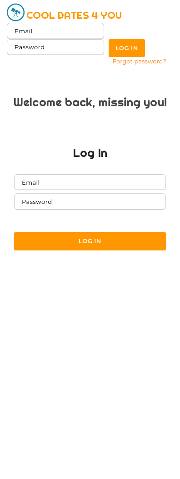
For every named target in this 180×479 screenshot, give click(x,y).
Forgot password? (139, 61)
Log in (126, 48)
